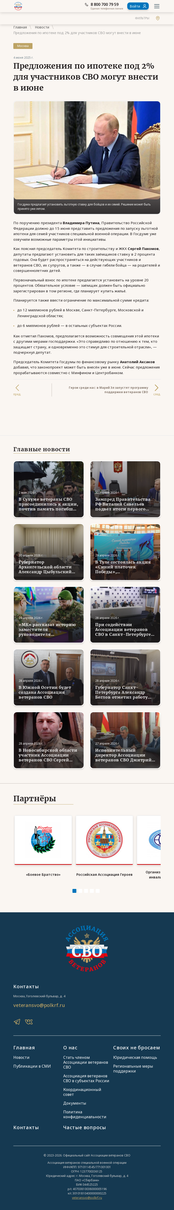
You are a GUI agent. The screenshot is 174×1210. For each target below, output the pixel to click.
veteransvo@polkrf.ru (39, 1003)
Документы (74, 1100)
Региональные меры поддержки (133, 1066)
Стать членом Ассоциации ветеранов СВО (85, 1059)
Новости (42, 27)
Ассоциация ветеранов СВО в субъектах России (86, 1076)
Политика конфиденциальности (84, 1112)
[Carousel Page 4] (92, 888)
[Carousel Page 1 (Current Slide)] (74, 888)
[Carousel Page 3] (86, 888)
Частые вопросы (84, 1124)
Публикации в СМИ (32, 1063)
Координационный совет (82, 1089)
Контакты (26, 1124)
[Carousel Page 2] (80, 888)
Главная (20, 27)
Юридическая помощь (135, 1054)
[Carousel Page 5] (98, 888)
